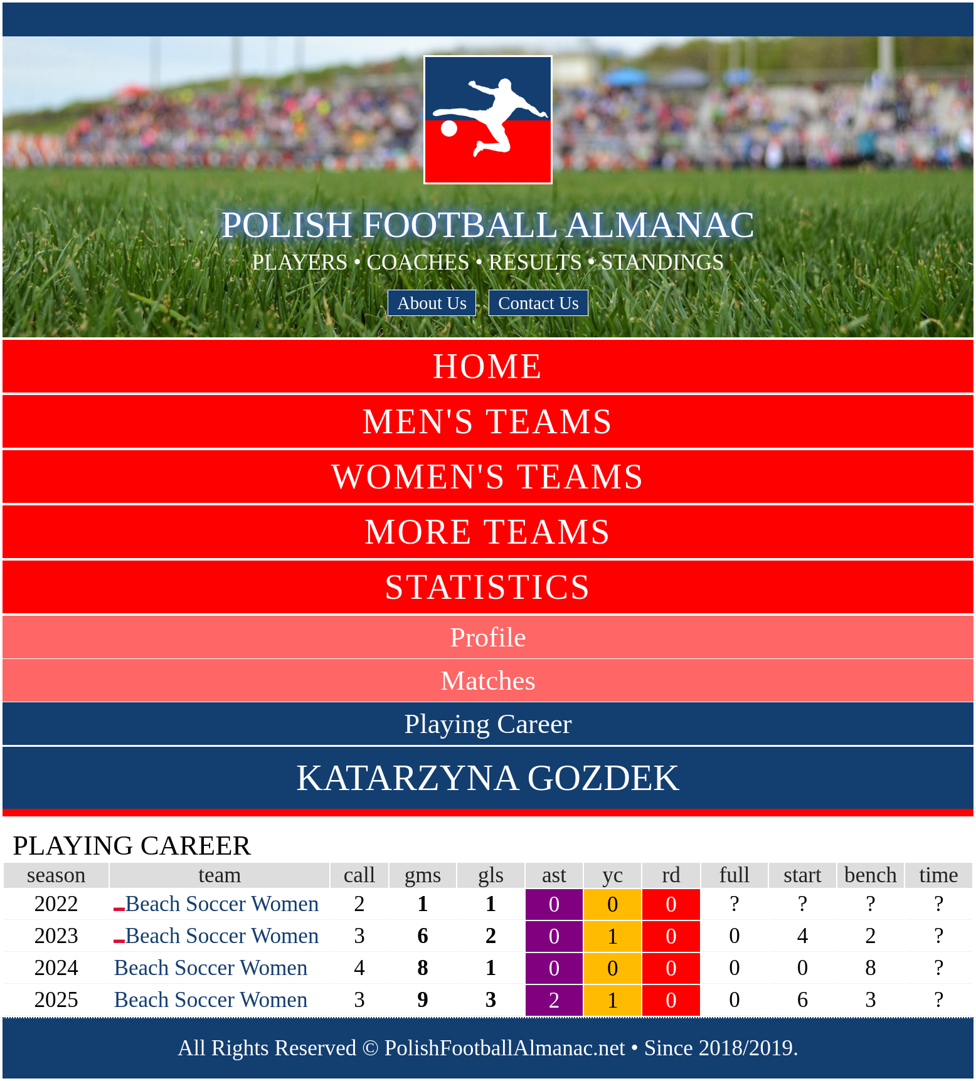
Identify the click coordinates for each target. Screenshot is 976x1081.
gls (491, 875)
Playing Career (487, 723)
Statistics (488, 586)
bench (870, 875)
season (56, 875)
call (360, 875)
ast (554, 875)
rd (671, 875)
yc (612, 875)
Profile (488, 637)
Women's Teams (488, 476)
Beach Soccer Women (222, 904)
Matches (488, 680)
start (802, 875)
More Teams (488, 531)
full (734, 875)
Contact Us (538, 303)
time (938, 875)
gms (423, 875)
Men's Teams (487, 421)
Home (488, 366)
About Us (432, 303)
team (219, 875)
